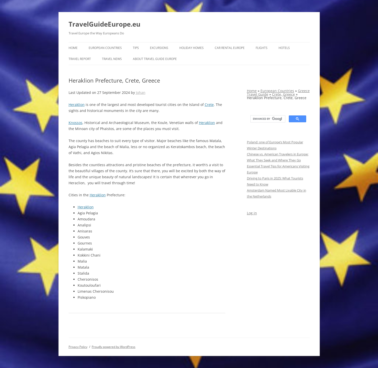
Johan (140, 92)
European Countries (105, 48)
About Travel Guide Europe (155, 59)
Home (73, 48)
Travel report (80, 59)
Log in (252, 213)
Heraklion (77, 104)
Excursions (159, 48)
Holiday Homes (191, 48)
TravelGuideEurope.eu (104, 24)
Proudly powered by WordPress (113, 347)
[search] (267, 119)
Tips (136, 48)
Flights (261, 48)
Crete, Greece (283, 94)
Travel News (112, 59)
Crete (209, 104)
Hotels (284, 48)
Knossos (75, 122)
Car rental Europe (230, 48)
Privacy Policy (78, 347)
